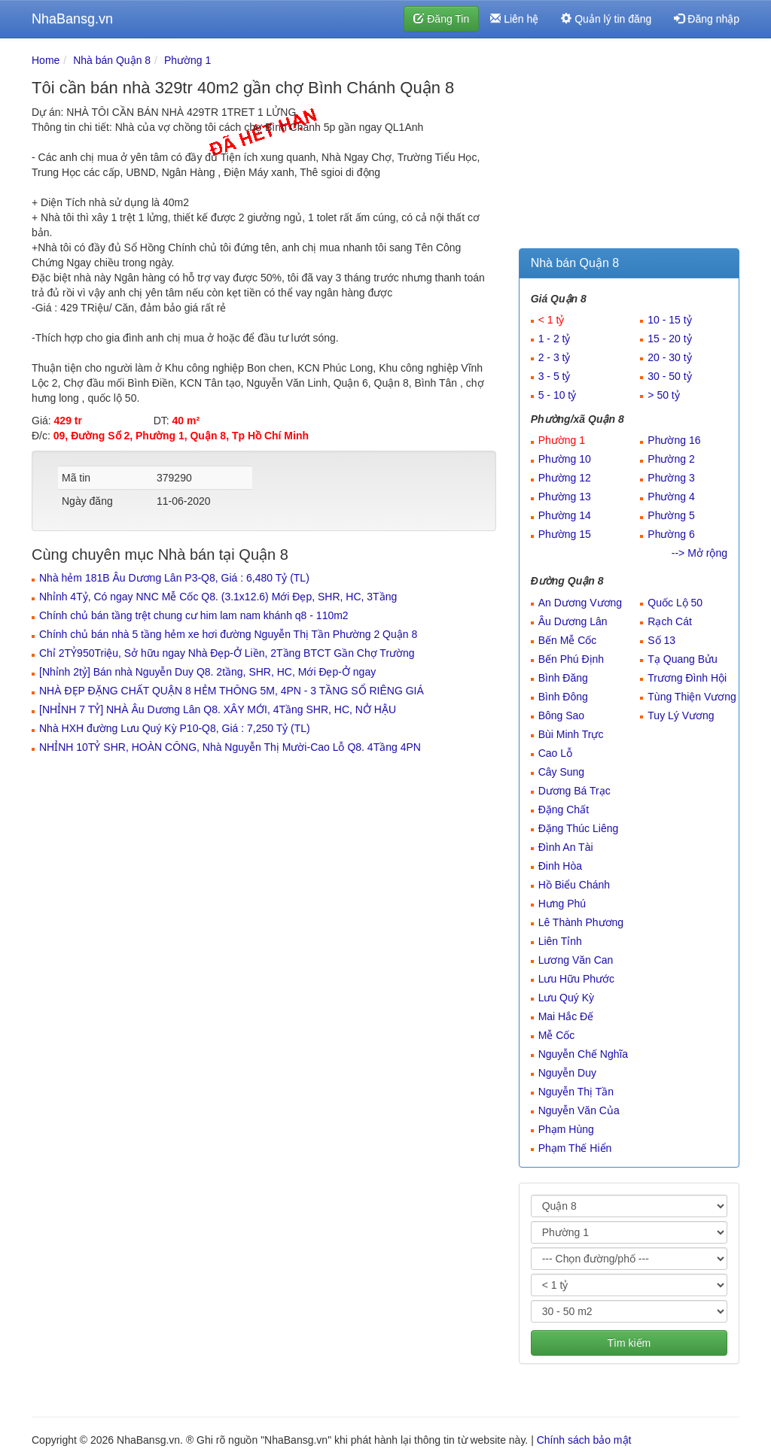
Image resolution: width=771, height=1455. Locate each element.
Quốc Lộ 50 (675, 603)
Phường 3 (671, 478)
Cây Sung (561, 772)
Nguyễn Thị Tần (576, 1092)
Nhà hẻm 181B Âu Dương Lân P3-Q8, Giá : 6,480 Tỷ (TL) (174, 578)
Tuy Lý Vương (681, 715)
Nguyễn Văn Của (579, 1110)
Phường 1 (187, 60)
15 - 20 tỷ (669, 339)
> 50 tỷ (663, 395)
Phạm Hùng (566, 1129)
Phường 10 (564, 459)
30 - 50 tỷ (669, 376)
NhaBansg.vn (72, 18)
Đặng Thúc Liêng (578, 828)
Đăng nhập (706, 19)
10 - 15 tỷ (669, 320)
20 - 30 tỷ (669, 357)
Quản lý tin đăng (606, 19)
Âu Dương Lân (573, 621)
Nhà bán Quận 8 (112, 60)
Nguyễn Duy (567, 1073)
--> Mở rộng (699, 553)
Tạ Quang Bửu (683, 659)
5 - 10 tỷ (557, 395)
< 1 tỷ (551, 320)
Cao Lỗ (555, 753)
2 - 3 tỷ (554, 357)
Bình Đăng (563, 678)
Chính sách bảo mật (584, 1440)
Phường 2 (671, 459)
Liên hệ (514, 19)
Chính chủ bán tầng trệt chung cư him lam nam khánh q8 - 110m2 (194, 615)
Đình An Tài (565, 847)
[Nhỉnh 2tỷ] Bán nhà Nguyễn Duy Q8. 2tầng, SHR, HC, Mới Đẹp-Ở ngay (207, 672)
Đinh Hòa (560, 866)
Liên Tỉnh (560, 941)
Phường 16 (674, 440)
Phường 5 (671, 515)
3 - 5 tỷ (554, 376)
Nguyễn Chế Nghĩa (583, 1054)
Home (45, 60)
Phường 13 (564, 497)
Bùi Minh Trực (571, 734)
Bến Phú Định (571, 659)
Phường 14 (564, 515)
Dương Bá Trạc (574, 791)
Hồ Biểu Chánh (574, 885)
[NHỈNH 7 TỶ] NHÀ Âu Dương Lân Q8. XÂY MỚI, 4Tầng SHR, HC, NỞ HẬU (217, 709)
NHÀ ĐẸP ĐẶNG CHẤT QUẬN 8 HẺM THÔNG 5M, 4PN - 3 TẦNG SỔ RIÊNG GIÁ (231, 691)
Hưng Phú (562, 904)
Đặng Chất (563, 809)
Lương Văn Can (576, 960)
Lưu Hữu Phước (576, 979)
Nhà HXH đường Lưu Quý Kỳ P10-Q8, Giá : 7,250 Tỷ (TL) (174, 728)
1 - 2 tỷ (554, 339)
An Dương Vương (580, 603)
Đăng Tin (441, 19)
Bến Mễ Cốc (567, 640)
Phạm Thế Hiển (575, 1148)
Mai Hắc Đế (566, 1016)
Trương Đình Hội (687, 678)
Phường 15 (564, 534)
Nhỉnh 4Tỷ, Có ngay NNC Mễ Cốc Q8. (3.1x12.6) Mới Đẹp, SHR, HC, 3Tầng (218, 597)
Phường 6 (671, 534)
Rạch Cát (670, 621)
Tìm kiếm (629, 1343)
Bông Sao (561, 715)
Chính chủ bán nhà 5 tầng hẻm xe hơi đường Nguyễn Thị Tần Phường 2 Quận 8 (228, 634)
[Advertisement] (629, 147)
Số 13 (661, 640)
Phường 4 (671, 497)
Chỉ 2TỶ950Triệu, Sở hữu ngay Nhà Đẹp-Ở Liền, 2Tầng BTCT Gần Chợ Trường (227, 653)
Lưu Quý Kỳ (566, 998)
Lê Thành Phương (581, 922)
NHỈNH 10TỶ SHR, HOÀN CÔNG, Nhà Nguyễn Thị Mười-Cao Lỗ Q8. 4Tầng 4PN (230, 747)
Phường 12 (564, 478)
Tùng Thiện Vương (692, 697)
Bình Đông (563, 697)
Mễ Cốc (556, 1035)
